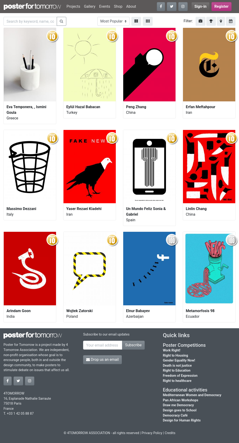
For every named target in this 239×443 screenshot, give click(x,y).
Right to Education (176, 371)
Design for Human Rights (182, 420)
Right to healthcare (177, 381)
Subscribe (133, 345)
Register (221, 6)
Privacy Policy (152, 433)
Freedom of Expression (180, 376)
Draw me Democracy (178, 405)
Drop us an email (102, 359)
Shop (118, 6)
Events (104, 6)
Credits (170, 433)
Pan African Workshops (180, 400)
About (131, 6)
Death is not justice (177, 366)
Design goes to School (180, 410)
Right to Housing (175, 356)
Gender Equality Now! (179, 360)
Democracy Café (175, 415)
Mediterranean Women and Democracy (192, 395)
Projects (73, 6)
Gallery (89, 6)
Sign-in (200, 6)
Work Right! (171, 350)
